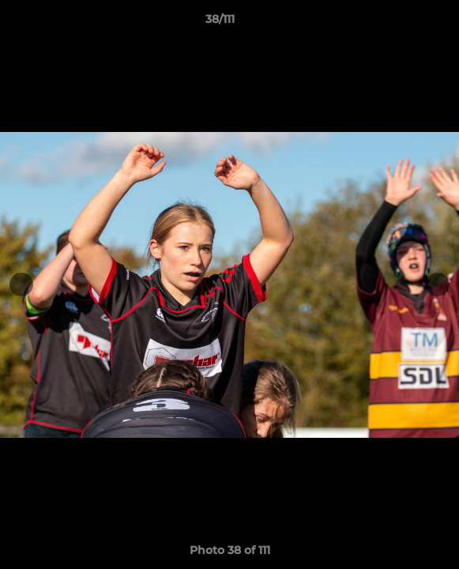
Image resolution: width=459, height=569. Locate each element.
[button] (402, 23)
